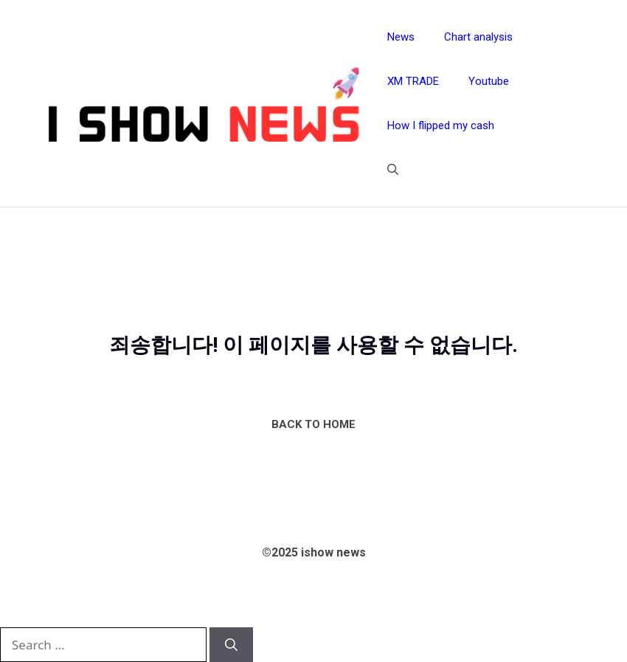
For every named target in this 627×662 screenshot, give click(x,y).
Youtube (488, 81)
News (401, 37)
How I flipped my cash (440, 125)
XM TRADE (413, 81)
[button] (393, 170)
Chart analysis (478, 37)
